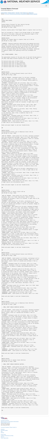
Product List (25, 12)
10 (11, 14)
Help (2, 431)
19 (23, 14)
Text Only (17, 12)
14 (16, 14)
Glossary (2, 432)
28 (34, 14)
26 (31, 14)
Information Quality (4, 430)
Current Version (4, 12)
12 (14, 14)
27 (32, 14)
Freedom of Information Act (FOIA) (7, 435)
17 (20, 14)
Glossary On (31, 12)
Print (21, 12)
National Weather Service (5, 422)
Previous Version (11, 12)
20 (24, 14)
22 (26, 14)
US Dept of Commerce (5, 420)
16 (19, 14)
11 (13, 14)
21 (25, 14)
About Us (2, 436)
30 (36, 14)
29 (35, 14)
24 (29, 14)
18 (21, 14)
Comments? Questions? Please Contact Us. (9, 427)
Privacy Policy (3, 434)
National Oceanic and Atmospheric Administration (10, 421)
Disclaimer (3, 429)
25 (30, 14)
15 (18, 14)
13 (15, 14)
